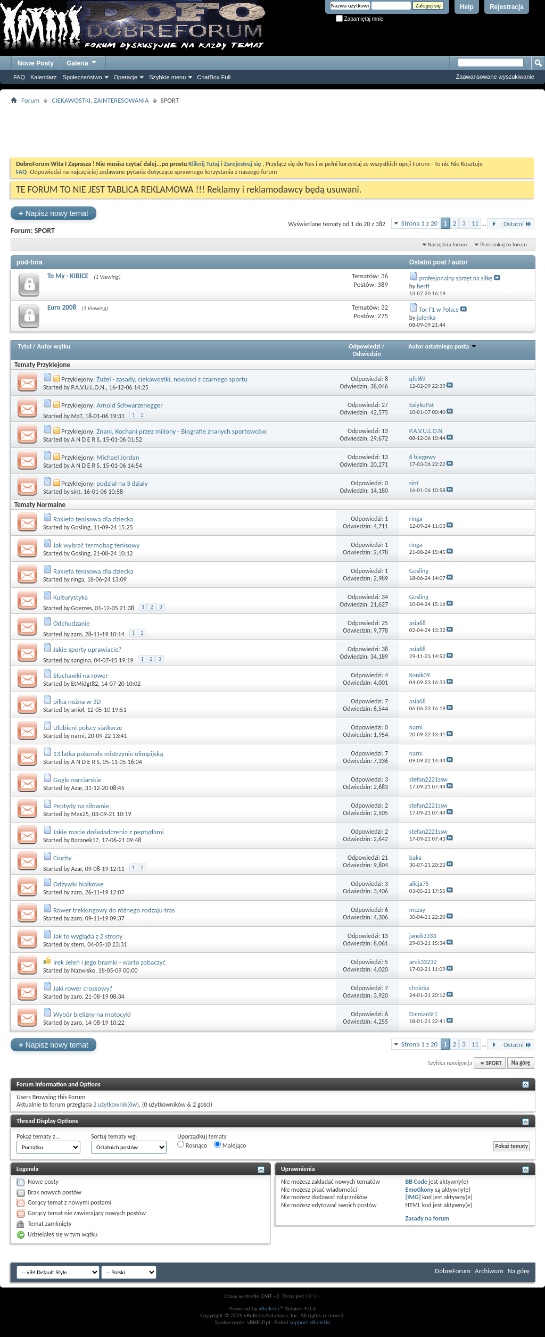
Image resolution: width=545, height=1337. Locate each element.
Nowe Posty (36, 63)
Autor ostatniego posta (442, 346)
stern (78, 944)
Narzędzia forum (447, 244)
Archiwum (489, 1271)
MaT (76, 416)
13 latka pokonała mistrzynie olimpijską (108, 754)
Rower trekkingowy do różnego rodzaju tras (114, 910)
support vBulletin (310, 1322)
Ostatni (517, 224)
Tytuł (24, 346)
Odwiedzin (366, 354)
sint (76, 491)
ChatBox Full (213, 77)
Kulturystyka (70, 597)
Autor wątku (53, 346)
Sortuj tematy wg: (114, 1136)
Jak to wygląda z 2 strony (87, 936)
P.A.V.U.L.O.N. (88, 387)
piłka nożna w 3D (77, 701)
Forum (30, 100)
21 (385, 857)
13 (385, 431)
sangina (81, 660)
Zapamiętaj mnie (360, 19)
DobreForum (452, 1271)
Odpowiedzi (365, 346)
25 (385, 623)
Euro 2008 (61, 307)
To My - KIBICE (67, 276)
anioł (77, 709)
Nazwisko (83, 970)
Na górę (521, 1063)
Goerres (81, 608)
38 (385, 649)
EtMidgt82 (84, 683)
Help (467, 7)
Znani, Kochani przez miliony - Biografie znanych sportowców (181, 431)
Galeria (82, 62)
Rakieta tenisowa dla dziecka (93, 519)
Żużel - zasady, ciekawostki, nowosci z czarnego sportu (171, 379)
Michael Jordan (117, 457)
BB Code (416, 1181)
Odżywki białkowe (78, 884)
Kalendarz (43, 77)
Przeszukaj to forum (503, 244)
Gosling (80, 527)
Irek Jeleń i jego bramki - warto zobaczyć (109, 962)
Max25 (80, 814)
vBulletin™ (271, 1308)
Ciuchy (62, 858)
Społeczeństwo (82, 77)
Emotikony (419, 1189)
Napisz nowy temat (53, 213)
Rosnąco (192, 1145)
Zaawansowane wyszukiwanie (495, 76)
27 (385, 405)
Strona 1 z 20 (419, 223)
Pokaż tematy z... (38, 1136)
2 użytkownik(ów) (116, 1104)
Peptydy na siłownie (81, 806)
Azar (76, 788)
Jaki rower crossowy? (82, 988)
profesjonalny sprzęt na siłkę (455, 278)
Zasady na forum (427, 1218)
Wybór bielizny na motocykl (92, 1014)
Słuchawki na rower (80, 675)
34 (385, 597)
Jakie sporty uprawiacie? (87, 649)
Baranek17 (85, 840)
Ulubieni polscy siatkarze (87, 728)
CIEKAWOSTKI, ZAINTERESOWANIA (100, 100)
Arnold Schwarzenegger (129, 405)
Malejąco (230, 1145)
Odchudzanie (71, 623)
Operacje (126, 77)
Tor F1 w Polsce (439, 309)
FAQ (19, 77)
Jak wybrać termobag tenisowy (96, 545)
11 (475, 223)
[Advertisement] (272, 131)
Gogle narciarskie (77, 780)
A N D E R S (85, 439)
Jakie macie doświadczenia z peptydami (108, 832)
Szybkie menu (167, 77)
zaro (76, 634)
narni (78, 736)
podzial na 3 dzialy (121, 483)
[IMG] (412, 1197)
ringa (77, 579)
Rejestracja (507, 7)
